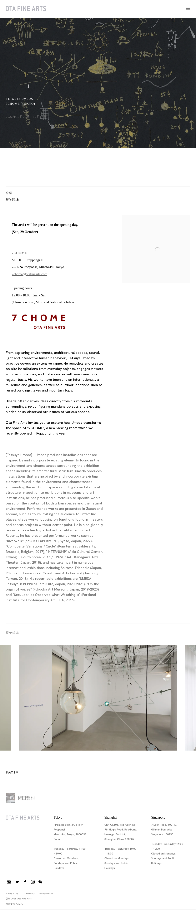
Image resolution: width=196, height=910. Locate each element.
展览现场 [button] (12, 199)
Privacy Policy (12, 893)
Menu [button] (187, 9)
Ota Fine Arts (26, 8)
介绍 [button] (9, 193)
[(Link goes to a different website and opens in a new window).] (38, 328)
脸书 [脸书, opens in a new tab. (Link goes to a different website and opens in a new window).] (25, 882)
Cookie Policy (29, 893)
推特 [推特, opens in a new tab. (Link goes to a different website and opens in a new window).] (17, 882)
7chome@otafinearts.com (29, 274)
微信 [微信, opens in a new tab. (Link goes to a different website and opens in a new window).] (40, 882)
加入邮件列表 (9, 882)
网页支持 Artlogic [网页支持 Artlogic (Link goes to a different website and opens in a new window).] (14, 904)
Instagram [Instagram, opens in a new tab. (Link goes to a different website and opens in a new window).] (33, 882)
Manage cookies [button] (46, 893)
